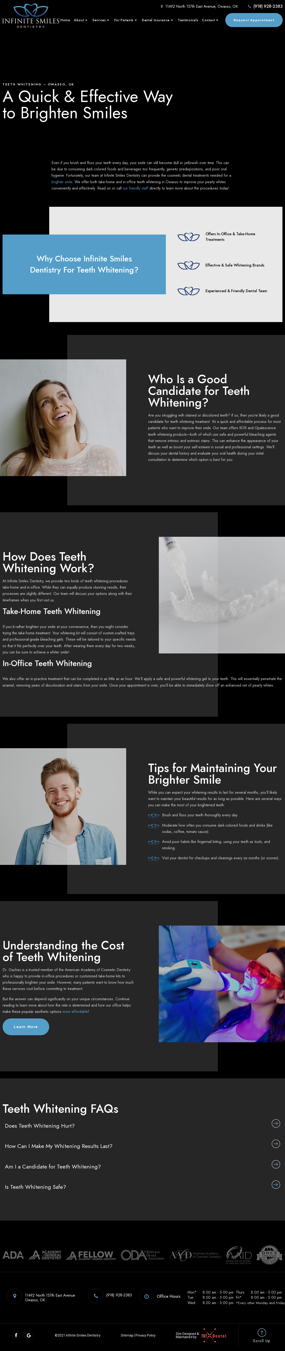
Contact (210, 20)
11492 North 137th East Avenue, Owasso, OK (198, 6)
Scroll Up (261, 1336)
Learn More (26, 1026)
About (81, 20)
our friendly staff (135, 188)
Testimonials (188, 20)
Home (65, 20)
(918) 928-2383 (265, 6)
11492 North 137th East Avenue (40, 1295)
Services (101, 20)
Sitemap (128, 1335)
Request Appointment (254, 20)
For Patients (126, 20)
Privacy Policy (146, 1335)
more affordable (75, 1011)
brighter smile (62, 182)
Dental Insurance (158, 20)
